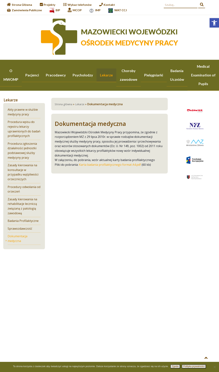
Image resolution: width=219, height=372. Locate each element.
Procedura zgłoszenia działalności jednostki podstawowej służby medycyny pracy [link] (22, 151)
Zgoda (175, 366)
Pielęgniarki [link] (153, 75)
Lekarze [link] (106, 75)
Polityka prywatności (194, 366)
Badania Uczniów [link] (177, 75)
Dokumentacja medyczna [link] (17, 239)
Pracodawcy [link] (56, 75)
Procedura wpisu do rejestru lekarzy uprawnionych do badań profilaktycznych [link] (24, 129)
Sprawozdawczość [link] (20, 229)
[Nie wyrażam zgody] (214, 367)
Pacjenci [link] (32, 75)
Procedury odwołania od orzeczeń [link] (24, 189)
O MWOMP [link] (10, 75)
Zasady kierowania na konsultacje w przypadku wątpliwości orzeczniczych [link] (23, 172)
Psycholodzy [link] (83, 75)
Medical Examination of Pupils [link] (203, 75)
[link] (214, 23)
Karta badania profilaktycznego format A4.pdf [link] (110, 165)
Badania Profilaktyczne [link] (23, 221)
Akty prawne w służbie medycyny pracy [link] (23, 112)
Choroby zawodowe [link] (128, 75)
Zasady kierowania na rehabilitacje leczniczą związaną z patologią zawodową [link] (22, 207)
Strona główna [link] (63, 104)
